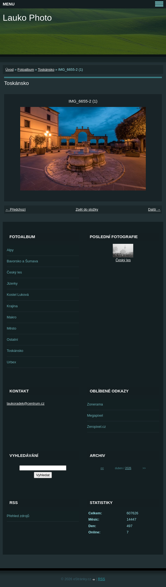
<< (102, 468)
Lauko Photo (27, 18)
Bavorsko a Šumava (22, 261)
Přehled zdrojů (18, 516)
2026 (128, 468)
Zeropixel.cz (96, 427)
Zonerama (95, 404)
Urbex (11, 362)
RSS (101, 579)
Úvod (9, 69)
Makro (12, 317)
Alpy (10, 250)
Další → (154, 209)
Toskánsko (46, 69)
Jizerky (12, 283)
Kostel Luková (18, 295)
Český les (14, 272)
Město (11, 328)
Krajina (12, 306)
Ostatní (12, 339)
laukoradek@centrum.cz (26, 403)
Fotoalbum (25, 69)
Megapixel (95, 415)
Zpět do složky (87, 209)
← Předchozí (15, 209)
